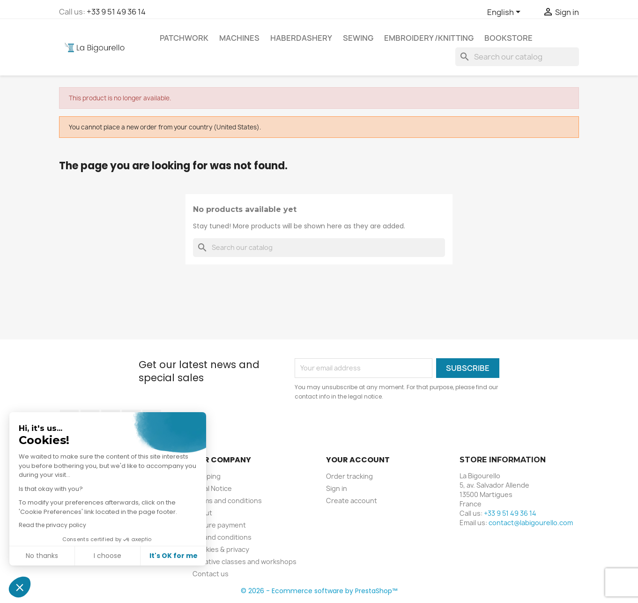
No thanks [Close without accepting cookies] (41, 555)
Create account (351, 500)
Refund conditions (222, 537)
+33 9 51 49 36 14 (116, 12)
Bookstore (508, 38)
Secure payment (219, 524)
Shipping (207, 476)
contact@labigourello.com (531, 522)
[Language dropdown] (505, 12)
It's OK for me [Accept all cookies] (173, 555)
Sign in (336, 488)
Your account (358, 459)
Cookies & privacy (221, 549)
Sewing (358, 38)
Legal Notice (212, 488)
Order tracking (349, 476)
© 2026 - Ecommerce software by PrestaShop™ (319, 590)
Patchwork (184, 38)
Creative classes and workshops (245, 561)
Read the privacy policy (52, 525)
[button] (19, 587)
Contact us (211, 573)
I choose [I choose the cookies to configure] (107, 555)
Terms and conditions (227, 500)
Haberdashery (301, 38)
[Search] (517, 56)
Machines (239, 38)
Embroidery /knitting (429, 38)
